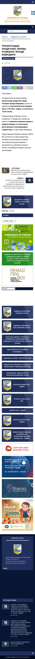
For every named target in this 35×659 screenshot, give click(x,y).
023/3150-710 (15, 559)
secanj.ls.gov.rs (21, 563)
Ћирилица (5, 211)
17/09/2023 (6, 63)
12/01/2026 (15, 646)
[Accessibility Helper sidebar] (33, 13)
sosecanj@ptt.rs (21, 561)
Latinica (12, 211)
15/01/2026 (15, 615)
